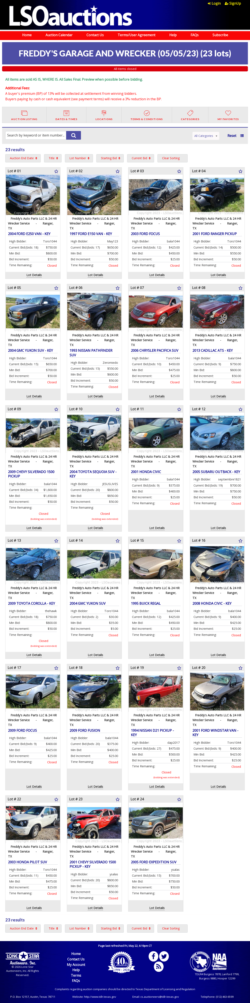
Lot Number (77, 158)
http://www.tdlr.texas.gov (100, 997)
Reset (231, 135)
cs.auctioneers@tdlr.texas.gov (159, 997)
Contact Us (95, 35)
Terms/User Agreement (136, 35)
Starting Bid (109, 158)
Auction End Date (22, 158)
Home (27, 35)
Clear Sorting (171, 158)
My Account (76, 964)
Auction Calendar (59, 35)
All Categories (205, 136)
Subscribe (220, 35)
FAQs (195, 35)
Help (173, 35)
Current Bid (139, 158)
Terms (76, 975)
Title (52, 158)
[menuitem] (216, 3)
